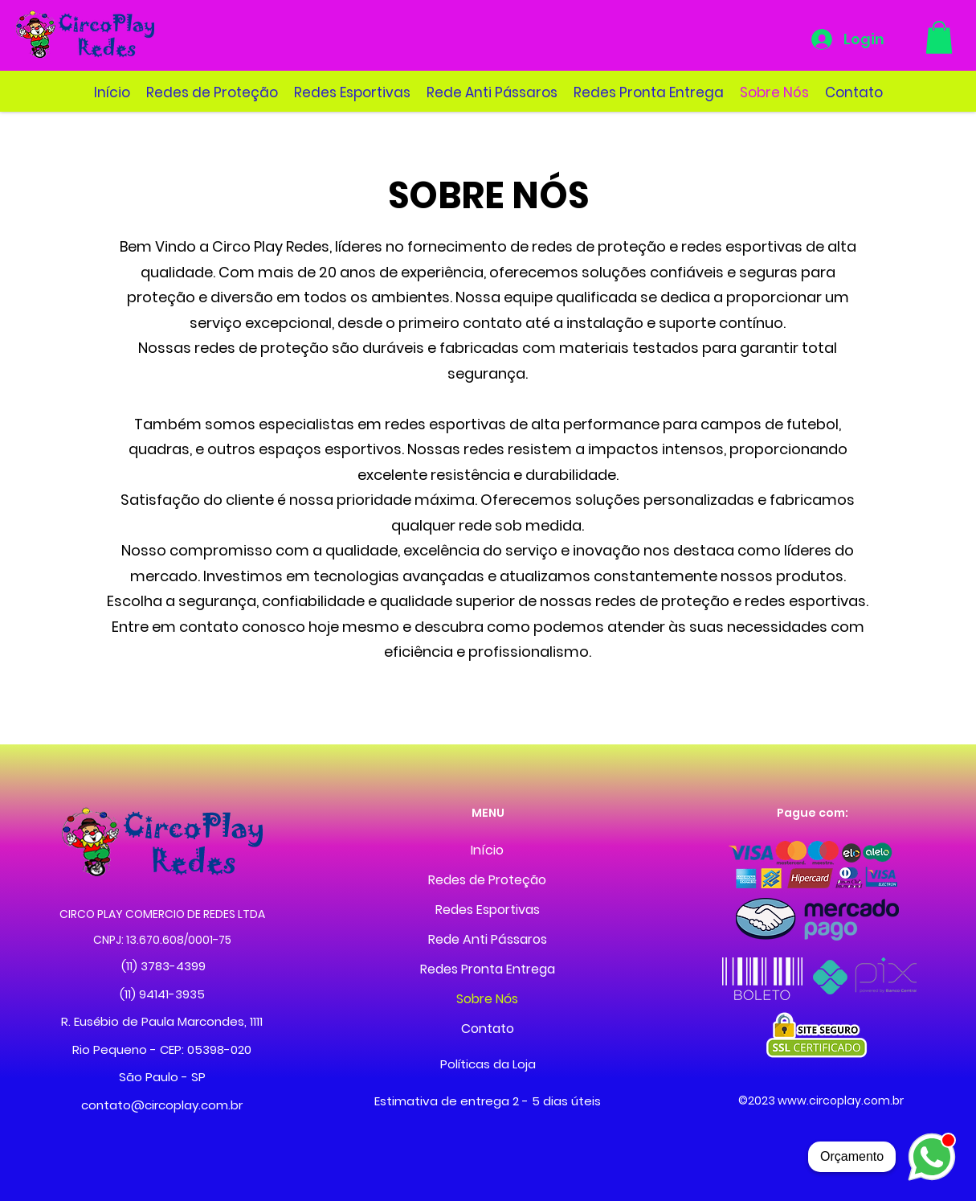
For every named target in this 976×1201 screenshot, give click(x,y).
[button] (939, 37)
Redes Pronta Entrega (487, 969)
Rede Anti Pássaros (487, 939)
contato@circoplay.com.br (162, 1104)
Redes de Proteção (487, 880)
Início (487, 850)
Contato (487, 1028)
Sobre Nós (487, 999)
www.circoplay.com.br (841, 1100)
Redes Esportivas (487, 909)
